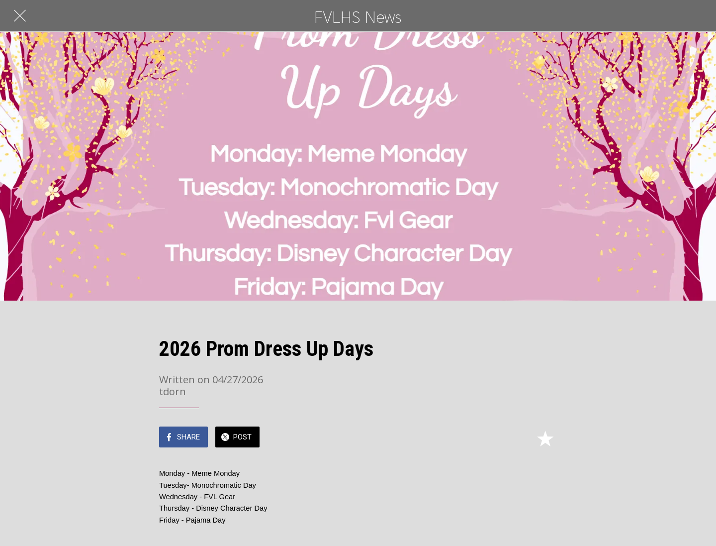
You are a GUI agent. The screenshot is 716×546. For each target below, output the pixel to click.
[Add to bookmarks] (545, 438)
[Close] (20, 16)
